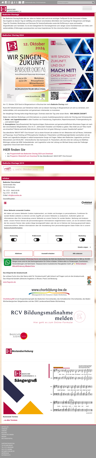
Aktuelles (5, 427)
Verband (4, 429)
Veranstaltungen (8, 434)
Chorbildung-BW (9, 299)
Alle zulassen (77, 253)
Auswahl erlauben (48, 253)
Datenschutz (6, 455)
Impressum (5, 453)
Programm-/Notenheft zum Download (23, 156)
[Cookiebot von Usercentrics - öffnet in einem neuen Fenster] (83, 202)
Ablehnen (18, 253)
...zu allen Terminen (10, 420)
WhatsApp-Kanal (32, 259)
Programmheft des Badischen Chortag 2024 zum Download (31, 154)
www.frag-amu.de (9, 282)
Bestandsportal (7, 438)
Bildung (4, 432)
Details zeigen (83, 247)
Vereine (4, 431)
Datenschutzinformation (13, 228)
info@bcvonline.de (15, 195)
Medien (4, 436)
